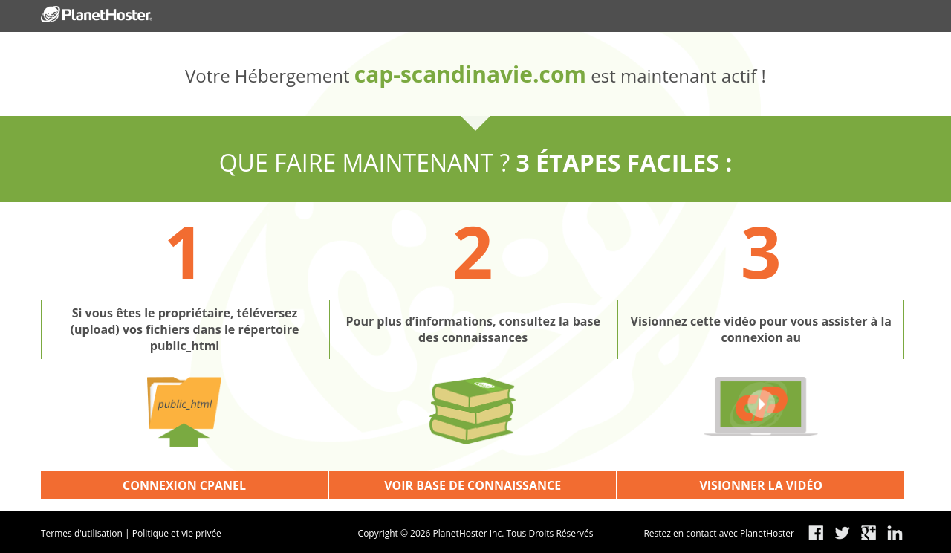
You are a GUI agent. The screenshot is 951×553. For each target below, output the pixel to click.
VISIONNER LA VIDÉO (760, 485)
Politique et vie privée (176, 533)
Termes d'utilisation (82, 533)
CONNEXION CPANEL (184, 485)
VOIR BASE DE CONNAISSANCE (472, 485)
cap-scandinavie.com (470, 74)
